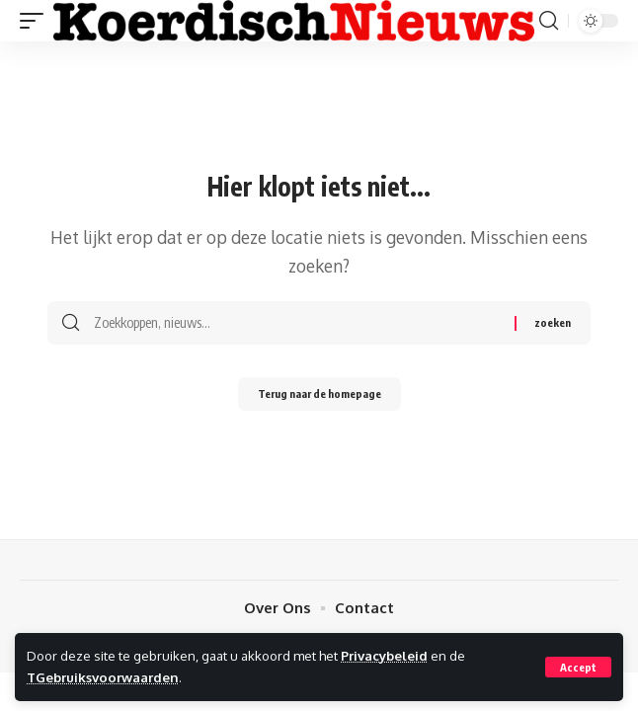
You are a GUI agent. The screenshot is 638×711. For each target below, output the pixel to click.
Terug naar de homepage (319, 393)
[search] (548, 21)
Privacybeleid (384, 655)
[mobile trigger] (36, 20)
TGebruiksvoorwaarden (103, 677)
